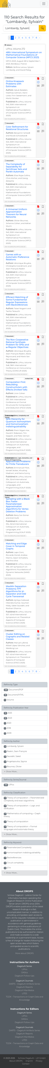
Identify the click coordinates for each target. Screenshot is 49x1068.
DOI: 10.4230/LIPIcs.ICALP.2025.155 (15, 491)
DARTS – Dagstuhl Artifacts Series (24, 984)
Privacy (39, 1061)
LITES (24, 993)
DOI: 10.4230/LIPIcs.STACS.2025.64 (15, 666)
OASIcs (24, 972)
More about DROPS (24, 953)
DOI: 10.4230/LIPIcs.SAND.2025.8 (15, 578)
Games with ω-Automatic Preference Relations (17, 257)
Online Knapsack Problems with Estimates (15, 84)
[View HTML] (43, 78)
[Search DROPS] (21, 28)
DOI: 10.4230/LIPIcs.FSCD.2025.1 (14, 411)
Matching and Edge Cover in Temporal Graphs (16, 546)
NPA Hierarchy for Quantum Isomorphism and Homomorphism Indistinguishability (18, 423)
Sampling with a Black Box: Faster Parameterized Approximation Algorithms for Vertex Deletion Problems (18, 505)
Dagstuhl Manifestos (24, 990)
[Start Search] (42, 28)
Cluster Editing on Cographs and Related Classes (17, 636)
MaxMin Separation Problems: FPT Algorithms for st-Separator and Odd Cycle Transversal (16, 591)
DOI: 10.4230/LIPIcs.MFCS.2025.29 (15, 246)
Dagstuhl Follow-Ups (24, 976)
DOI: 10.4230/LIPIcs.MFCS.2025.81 (15, 332)
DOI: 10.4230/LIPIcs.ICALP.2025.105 (15, 453)
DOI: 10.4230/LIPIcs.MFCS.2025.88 (15, 156)
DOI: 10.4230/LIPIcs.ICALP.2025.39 (15, 536)
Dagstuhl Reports (24, 987)
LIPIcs (24, 969)
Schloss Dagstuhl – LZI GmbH (31, 1058)
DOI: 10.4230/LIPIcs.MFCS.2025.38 (15, 201)
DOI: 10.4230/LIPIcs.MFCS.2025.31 (15, 289)
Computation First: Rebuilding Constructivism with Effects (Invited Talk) (16, 386)
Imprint (29, 1061)
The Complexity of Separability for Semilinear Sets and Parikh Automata (16, 168)
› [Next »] (39, 37)
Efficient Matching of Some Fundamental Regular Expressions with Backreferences (17, 301)
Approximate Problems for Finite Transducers (18, 462)
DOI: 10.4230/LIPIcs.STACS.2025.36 (15, 626)
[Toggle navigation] (43, 3)
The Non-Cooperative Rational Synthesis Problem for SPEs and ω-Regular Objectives (17, 343)
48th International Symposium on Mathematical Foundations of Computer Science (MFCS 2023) (24, 55)
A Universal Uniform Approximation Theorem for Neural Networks (16, 213)
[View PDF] (38, 78)
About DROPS (15, 1061)
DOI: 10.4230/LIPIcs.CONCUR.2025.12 (16, 374)
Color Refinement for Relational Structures (17, 128)
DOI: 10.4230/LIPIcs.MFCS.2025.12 (15, 119)
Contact (25, 1064)
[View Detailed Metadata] (38, 82)
